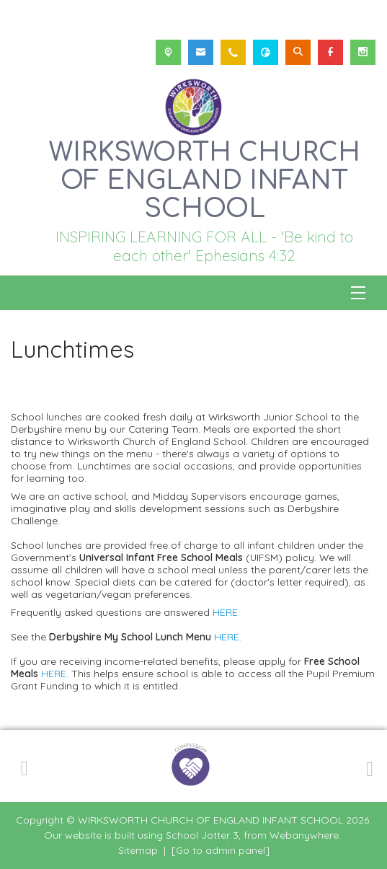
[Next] (367, 766)
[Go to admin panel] (221, 850)
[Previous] (24, 766)
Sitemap (138, 850)
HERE (225, 612)
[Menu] (358, 292)
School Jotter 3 (202, 835)
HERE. (54, 673)
